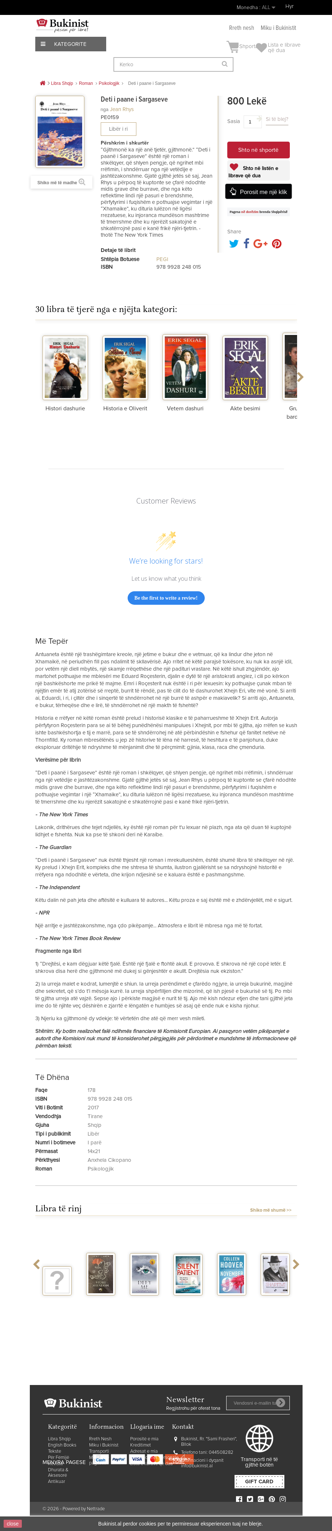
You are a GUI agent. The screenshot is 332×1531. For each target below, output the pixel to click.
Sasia (233, 121)
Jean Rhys (122, 109)
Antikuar (56, 1481)
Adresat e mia (144, 1451)
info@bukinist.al (197, 1466)
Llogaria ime (147, 1427)
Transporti (99, 1451)
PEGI (162, 259)
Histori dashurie (65, 408)
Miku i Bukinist (104, 1445)
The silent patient (187, 1305)
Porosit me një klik (263, 192)
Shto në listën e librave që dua (253, 172)
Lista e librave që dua (151, 1463)
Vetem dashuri (185, 408)
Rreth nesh (241, 28)
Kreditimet (140, 1445)
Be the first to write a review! (166, 598)
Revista (55, 1463)
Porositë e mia (144, 1439)
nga (105, 109)
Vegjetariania (61, 1302)
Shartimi (275, 1302)
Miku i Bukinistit (278, 28)
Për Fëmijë (58, 1457)
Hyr (289, 6)
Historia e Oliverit (125, 408)
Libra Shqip (59, 1439)
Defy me (144, 1302)
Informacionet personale (154, 1457)
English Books (62, 1445)
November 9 (232, 1305)
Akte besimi (245, 408)
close (13, 1524)
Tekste (54, 1451)
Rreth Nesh (100, 1439)
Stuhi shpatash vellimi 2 (100, 1308)
